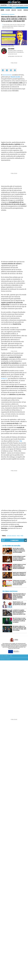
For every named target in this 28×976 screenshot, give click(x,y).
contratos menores (11, 535)
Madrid (2, 10)
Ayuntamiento (7, 75)
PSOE (22, 535)
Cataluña (8, 10)
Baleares (20, 10)
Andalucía (13, 10)
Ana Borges (11, 48)
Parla (18, 535)
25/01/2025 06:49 (12, 54)
